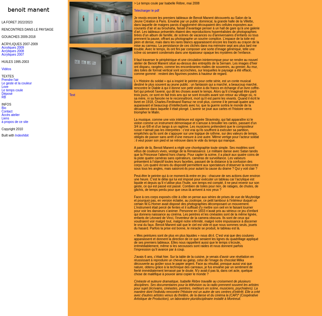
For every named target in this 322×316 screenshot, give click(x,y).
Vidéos (6, 69)
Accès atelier (11, 115)
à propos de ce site (15, 122)
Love (5, 86)
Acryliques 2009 (13, 47)
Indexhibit (22, 135)
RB (4, 97)
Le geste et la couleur (17, 83)
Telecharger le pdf (146, 10)
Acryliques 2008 (13, 51)
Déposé (7, 93)
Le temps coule (12, 90)
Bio (4, 108)
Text (72, 95)
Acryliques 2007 (13, 54)
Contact (7, 111)
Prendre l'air (10, 80)
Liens (5, 118)
